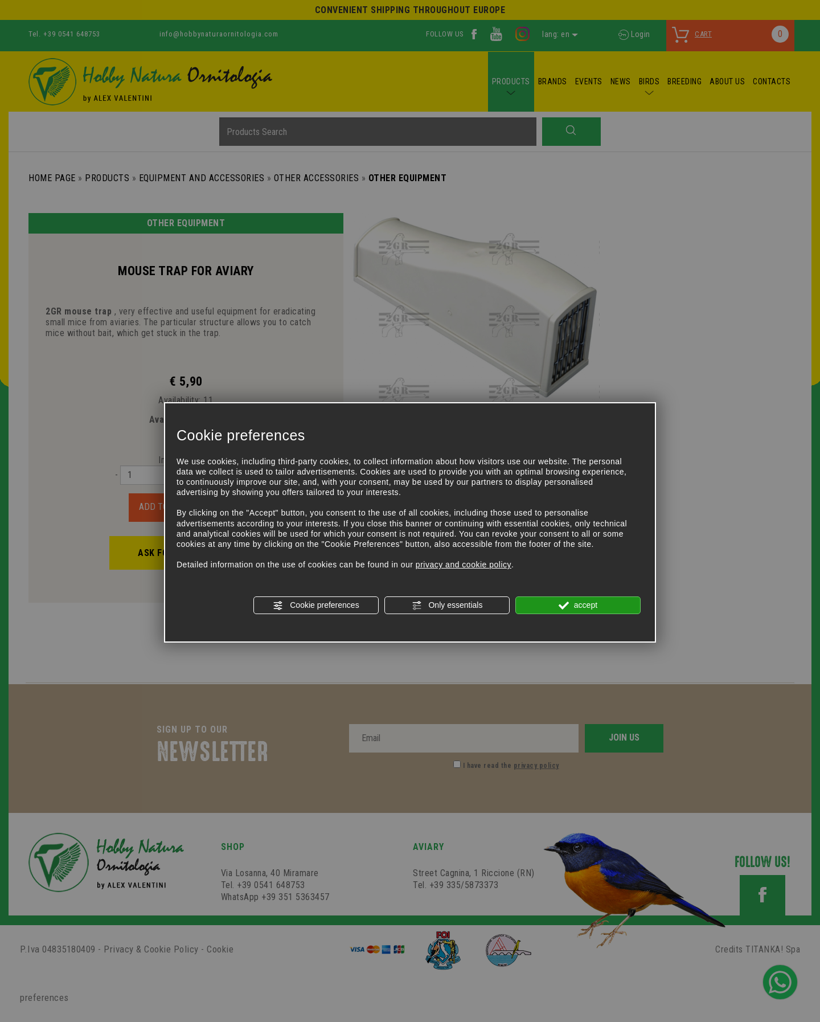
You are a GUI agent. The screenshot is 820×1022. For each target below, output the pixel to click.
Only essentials (447, 605)
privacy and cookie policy (463, 564)
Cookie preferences (316, 605)
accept (578, 605)
